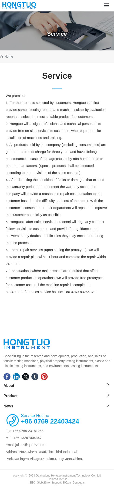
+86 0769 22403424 (50, 421)
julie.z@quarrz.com (30, 445)
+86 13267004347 (27, 438)
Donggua (78, 482)
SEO (32, 482)
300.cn (66, 482)
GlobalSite (43, 482)
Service (57, 34)
